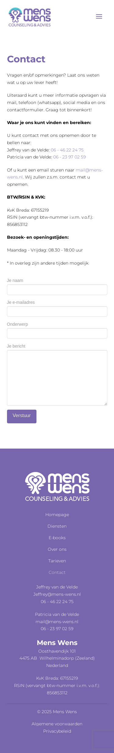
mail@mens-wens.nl (57, 621)
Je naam (57, 285)
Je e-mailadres (57, 307)
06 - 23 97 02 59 (69, 157)
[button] (99, 16)
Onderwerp (57, 329)
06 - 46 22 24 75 (67, 150)
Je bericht (57, 350)
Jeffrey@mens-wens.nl (57, 594)
